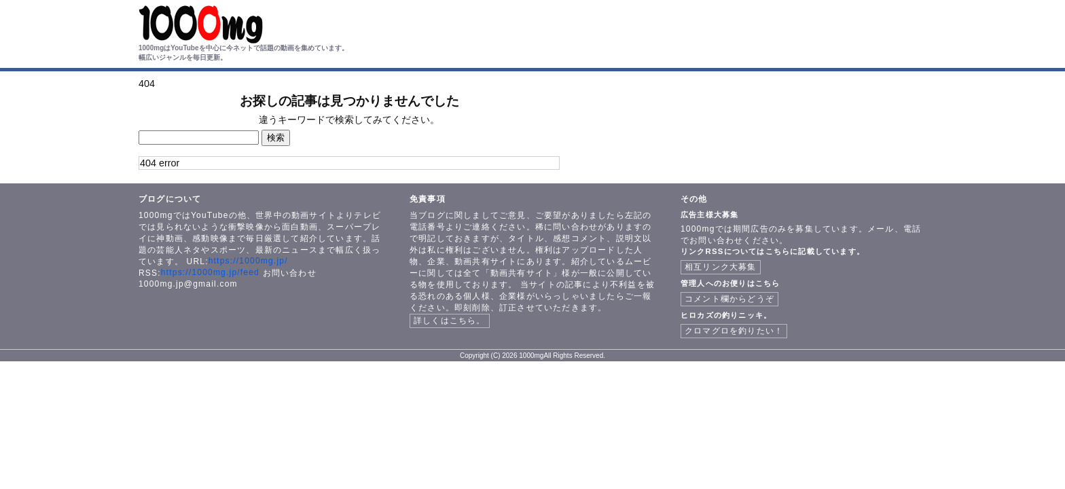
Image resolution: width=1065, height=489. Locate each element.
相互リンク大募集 (721, 267)
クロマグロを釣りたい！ (734, 331)
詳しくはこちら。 (450, 320)
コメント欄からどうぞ (729, 299)
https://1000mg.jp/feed (210, 272)
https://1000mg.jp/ (248, 261)
